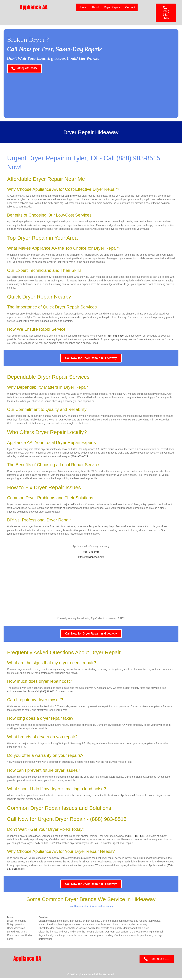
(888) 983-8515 (138, 158)
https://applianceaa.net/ (91, 557)
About (95, 7)
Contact (130, 7)
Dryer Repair (112, 7)
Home (82, 7)
